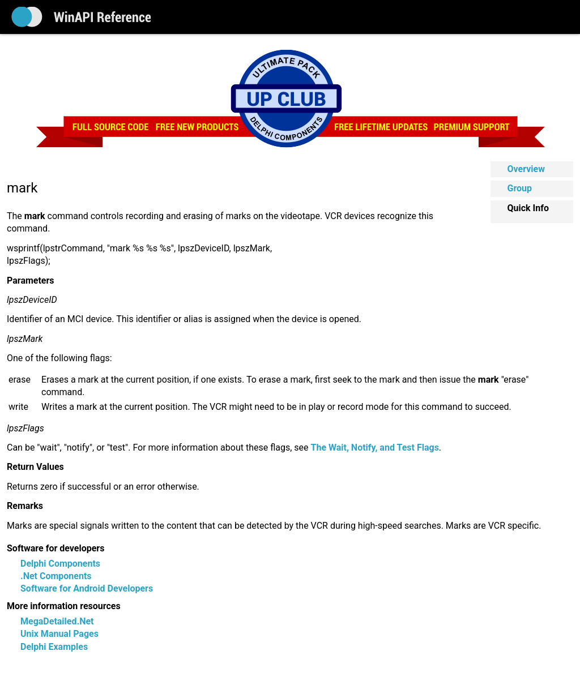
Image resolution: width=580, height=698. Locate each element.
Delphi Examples (54, 646)
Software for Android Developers (86, 588)
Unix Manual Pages (59, 633)
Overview (526, 169)
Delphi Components (60, 563)
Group (520, 188)
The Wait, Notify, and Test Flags (375, 447)
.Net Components (56, 576)
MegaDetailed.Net (56, 621)
